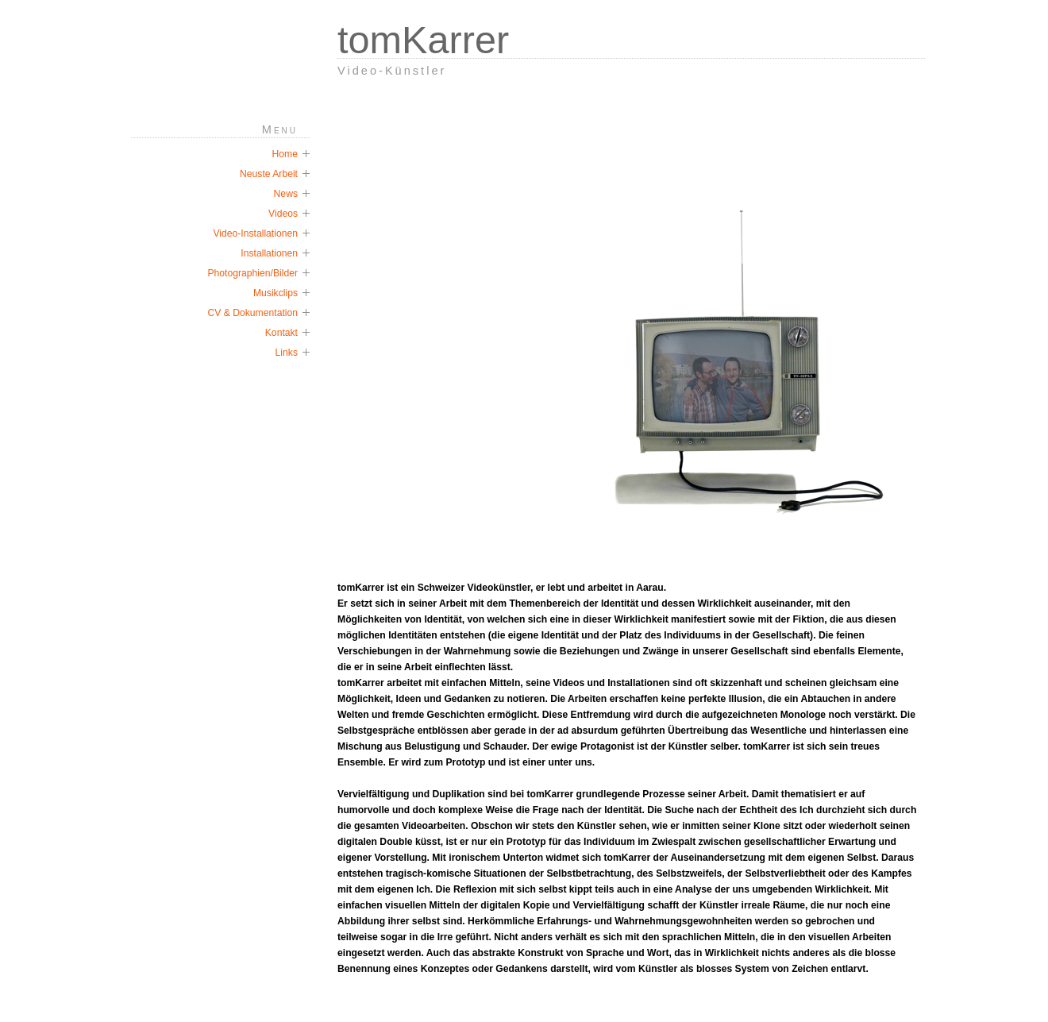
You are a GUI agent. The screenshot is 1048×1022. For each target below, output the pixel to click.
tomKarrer (423, 39)
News (286, 193)
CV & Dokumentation (252, 312)
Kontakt (281, 332)
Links (286, 352)
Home (285, 154)
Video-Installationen (255, 233)
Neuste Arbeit (269, 173)
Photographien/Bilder (252, 273)
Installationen (269, 253)
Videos (283, 213)
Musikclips (275, 293)
